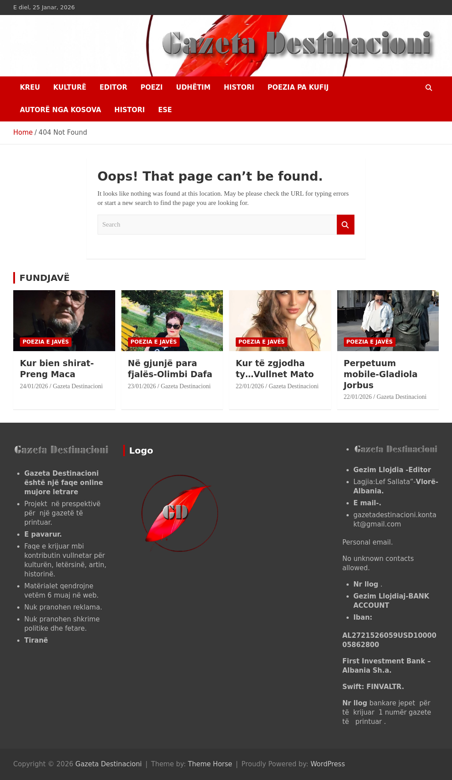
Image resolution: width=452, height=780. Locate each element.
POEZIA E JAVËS (46, 342)
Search (345, 225)
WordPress (327, 764)
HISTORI (239, 87)
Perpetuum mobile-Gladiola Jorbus (381, 374)
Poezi (151, 87)
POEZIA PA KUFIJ (298, 87)
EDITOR (113, 87)
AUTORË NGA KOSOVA (60, 110)
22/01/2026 (250, 386)
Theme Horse (210, 764)
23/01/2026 (142, 386)
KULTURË (70, 87)
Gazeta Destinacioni (78, 386)
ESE (165, 110)
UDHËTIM (193, 87)
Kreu (30, 87)
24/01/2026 (34, 386)
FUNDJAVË (44, 278)
